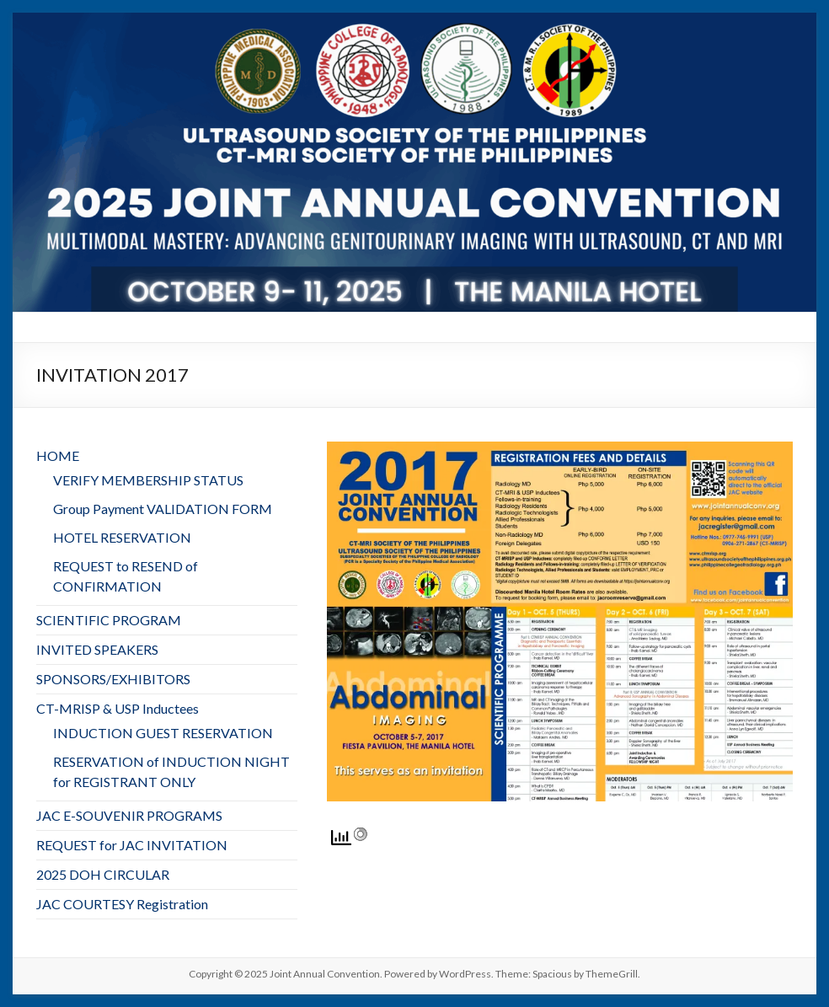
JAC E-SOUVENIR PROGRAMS (129, 815)
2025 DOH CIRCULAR (102, 874)
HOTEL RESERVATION (122, 537)
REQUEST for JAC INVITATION (131, 845)
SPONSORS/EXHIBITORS (113, 679)
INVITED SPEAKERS (97, 649)
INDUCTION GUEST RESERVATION (163, 733)
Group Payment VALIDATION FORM (162, 509)
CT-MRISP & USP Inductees (117, 708)
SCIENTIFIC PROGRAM (108, 620)
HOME (57, 455)
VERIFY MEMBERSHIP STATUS (148, 480)
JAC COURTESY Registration (122, 904)
